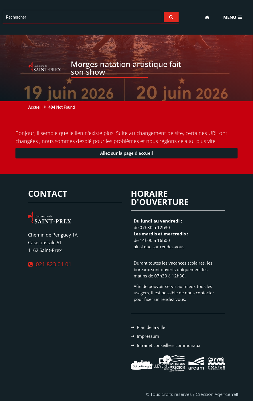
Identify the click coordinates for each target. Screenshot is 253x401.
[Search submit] (171, 17)
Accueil (34, 107)
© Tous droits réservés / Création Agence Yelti (192, 394)
